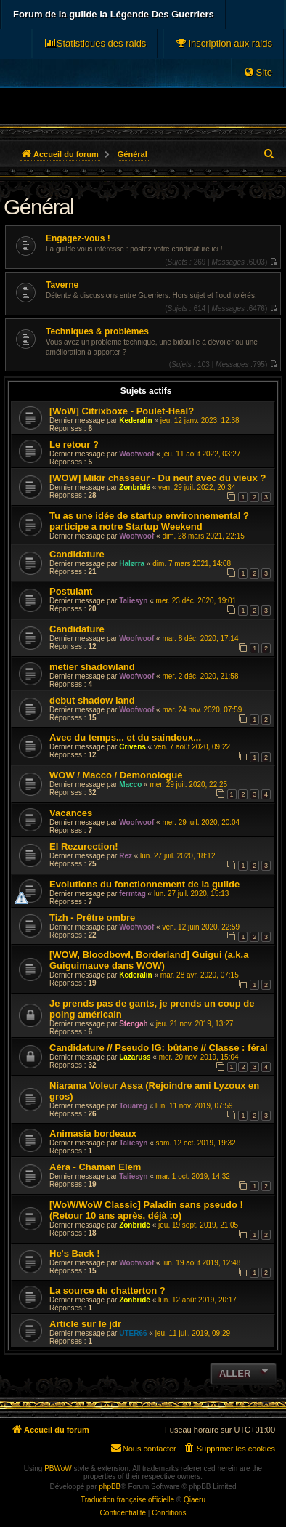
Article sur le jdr (85, 1323)
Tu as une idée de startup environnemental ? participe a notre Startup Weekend (149, 521)
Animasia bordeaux (92, 1133)
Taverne (62, 285)
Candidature (77, 554)
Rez (125, 856)
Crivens (132, 747)
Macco (130, 785)
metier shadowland (92, 666)
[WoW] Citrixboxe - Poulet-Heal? (121, 411)
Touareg (133, 1106)
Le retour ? (74, 444)
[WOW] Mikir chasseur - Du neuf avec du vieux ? (157, 477)
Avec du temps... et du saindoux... (125, 737)
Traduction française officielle (127, 1500)
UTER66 (133, 1333)
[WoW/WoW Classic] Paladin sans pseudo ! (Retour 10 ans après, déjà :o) (146, 1210)
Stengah (133, 1024)
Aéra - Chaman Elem (95, 1166)
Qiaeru (194, 1500)
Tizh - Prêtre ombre (92, 917)
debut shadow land (92, 700)
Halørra (131, 564)
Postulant (70, 591)
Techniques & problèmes (97, 331)
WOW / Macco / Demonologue (115, 775)
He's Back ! (74, 1253)
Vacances (70, 812)
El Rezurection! (83, 846)
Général (38, 207)
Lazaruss (134, 1057)
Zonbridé (134, 487)
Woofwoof (136, 454)
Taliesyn (133, 601)
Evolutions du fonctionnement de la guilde (144, 884)
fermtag (132, 894)
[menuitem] (223, 43)
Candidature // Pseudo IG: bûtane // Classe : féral (158, 1047)
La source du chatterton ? (107, 1290)
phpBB (109, 1487)
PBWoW (58, 1468)
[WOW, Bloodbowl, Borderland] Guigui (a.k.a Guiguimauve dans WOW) (148, 960)
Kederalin (135, 420)
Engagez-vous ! (78, 238)
